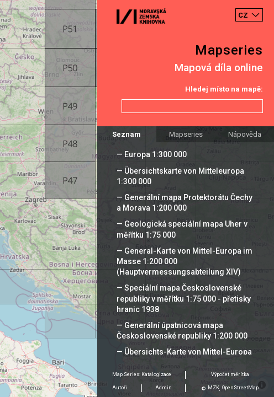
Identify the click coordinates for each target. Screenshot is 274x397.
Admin (163, 387)
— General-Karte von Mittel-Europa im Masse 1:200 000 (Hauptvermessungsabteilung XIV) (184, 261)
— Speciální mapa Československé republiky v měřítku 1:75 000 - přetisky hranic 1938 (184, 298)
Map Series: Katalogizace (141, 374)
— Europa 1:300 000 (152, 154)
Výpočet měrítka (230, 374)
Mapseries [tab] (186, 134)
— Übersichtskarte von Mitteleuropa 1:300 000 (180, 176)
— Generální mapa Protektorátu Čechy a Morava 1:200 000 (184, 202)
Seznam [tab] (126, 134)
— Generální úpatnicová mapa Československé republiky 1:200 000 (182, 330)
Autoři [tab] (119, 387)
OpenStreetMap (240, 387)
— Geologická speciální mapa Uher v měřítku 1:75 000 (182, 229)
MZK (213, 387)
